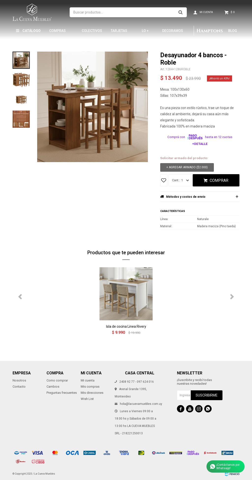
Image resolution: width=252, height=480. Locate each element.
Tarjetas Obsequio (119, 33)
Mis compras (90, 386)
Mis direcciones (92, 393)
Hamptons (210, 31)
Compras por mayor (58, 33)
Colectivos (92, 31)
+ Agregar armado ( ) (187, 167)
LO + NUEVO (147, 33)
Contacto (19, 386)
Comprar (219, 180)
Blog (232, 31)
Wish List (87, 399)
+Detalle (200, 144)
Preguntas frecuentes (62, 393)
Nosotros (19, 380)
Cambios (53, 386)
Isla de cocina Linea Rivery (126, 326)
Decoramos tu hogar (172, 33)
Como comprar (57, 380)
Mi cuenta (87, 380)
